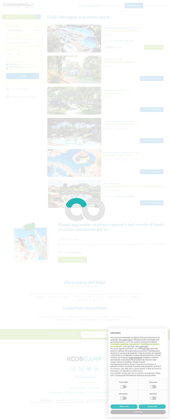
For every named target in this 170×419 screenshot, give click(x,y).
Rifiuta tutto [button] (124, 406)
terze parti (145, 349)
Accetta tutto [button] (152, 406)
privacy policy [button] (127, 340)
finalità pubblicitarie (135, 357)
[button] (164, 333)
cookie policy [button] (143, 346)
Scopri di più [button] (138, 412)
